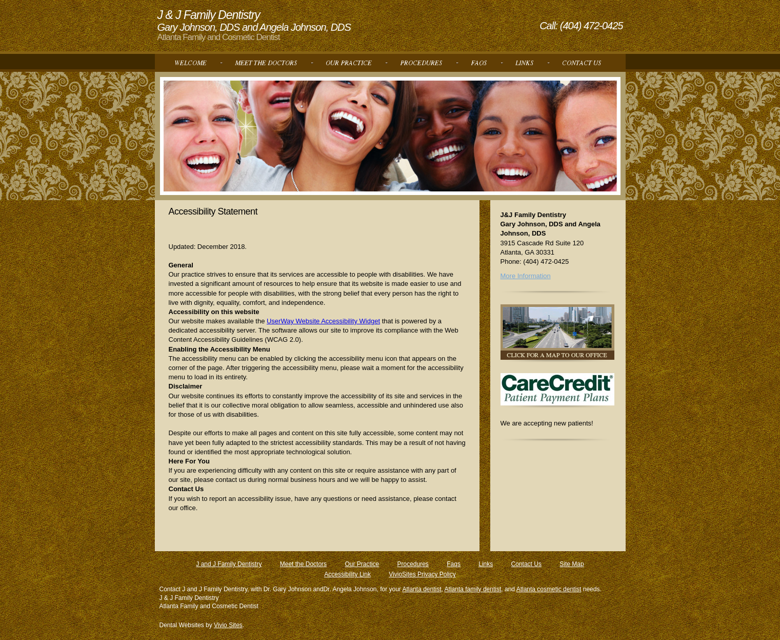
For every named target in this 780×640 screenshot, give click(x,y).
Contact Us (526, 564)
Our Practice (362, 564)
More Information (526, 276)
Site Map (571, 564)
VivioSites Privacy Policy (422, 574)
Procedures (412, 564)
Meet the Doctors (303, 564)
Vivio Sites (228, 625)
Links (485, 564)
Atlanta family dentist (473, 589)
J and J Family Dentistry (229, 564)
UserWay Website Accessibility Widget (323, 321)
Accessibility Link (347, 574)
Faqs (454, 564)
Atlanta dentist (422, 589)
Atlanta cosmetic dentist (549, 589)
